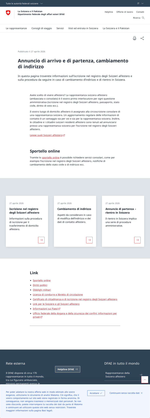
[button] (16, 28)
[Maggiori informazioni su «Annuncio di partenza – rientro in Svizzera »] (137, 240)
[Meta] (124, 11)
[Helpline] (109, 11)
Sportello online (42, 280)
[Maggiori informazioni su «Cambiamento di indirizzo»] (89, 240)
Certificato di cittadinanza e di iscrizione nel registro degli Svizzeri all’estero (75, 299)
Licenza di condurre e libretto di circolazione (58, 294)
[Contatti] (140, 11)
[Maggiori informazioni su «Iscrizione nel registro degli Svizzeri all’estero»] (41, 240)
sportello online (50, 157)
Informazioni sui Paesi (45, 308)
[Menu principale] (73, 28)
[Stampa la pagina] (134, 38)
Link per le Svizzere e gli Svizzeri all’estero (56, 304)
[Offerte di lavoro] (125, 11)
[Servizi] (60, 28)
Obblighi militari (42, 289)
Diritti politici (40, 285)
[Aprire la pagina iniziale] (35, 15)
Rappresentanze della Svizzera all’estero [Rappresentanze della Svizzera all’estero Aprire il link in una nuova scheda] (124, 374)
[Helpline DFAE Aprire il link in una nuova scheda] (67, 369)
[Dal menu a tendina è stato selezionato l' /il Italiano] (139, 3)
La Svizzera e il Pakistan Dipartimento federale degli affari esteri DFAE (41, 12)
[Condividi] (142, 38)
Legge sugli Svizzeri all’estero (46, 135)
